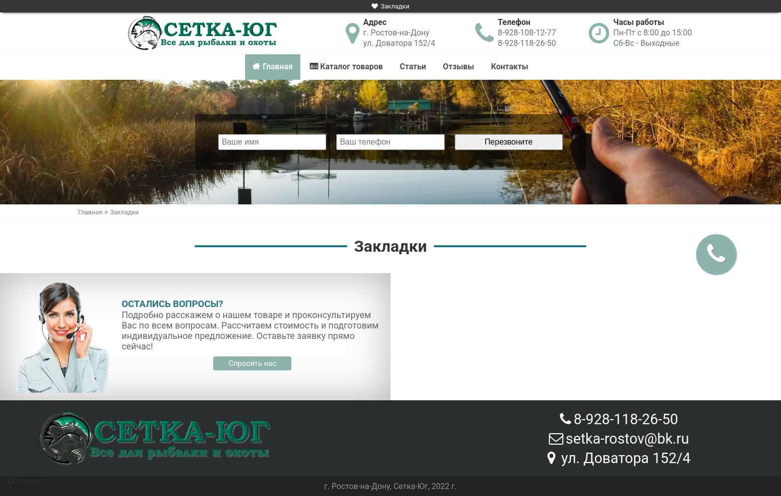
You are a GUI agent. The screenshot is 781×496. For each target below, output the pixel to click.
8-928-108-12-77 (527, 32)
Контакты (509, 66)
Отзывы (458, 66)
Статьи (413, 66)
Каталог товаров (351, 66)
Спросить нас (252, 363)
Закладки (395, 6)
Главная (277, 66)
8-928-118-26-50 (527, 43)
